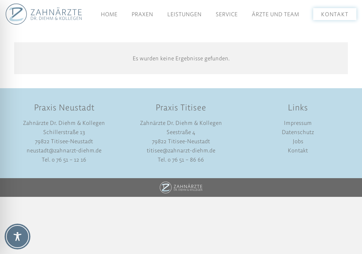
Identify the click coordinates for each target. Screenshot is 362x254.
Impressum (298, 122)
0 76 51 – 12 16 (69, 159)
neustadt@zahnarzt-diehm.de (64, 150)
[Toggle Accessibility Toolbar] (17, 236)
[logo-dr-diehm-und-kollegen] (44, 14)
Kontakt (298, 150)
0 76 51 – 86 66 (185, 159)
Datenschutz (298, 131)
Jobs (298, 141)
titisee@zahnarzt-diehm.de (181, 150)
